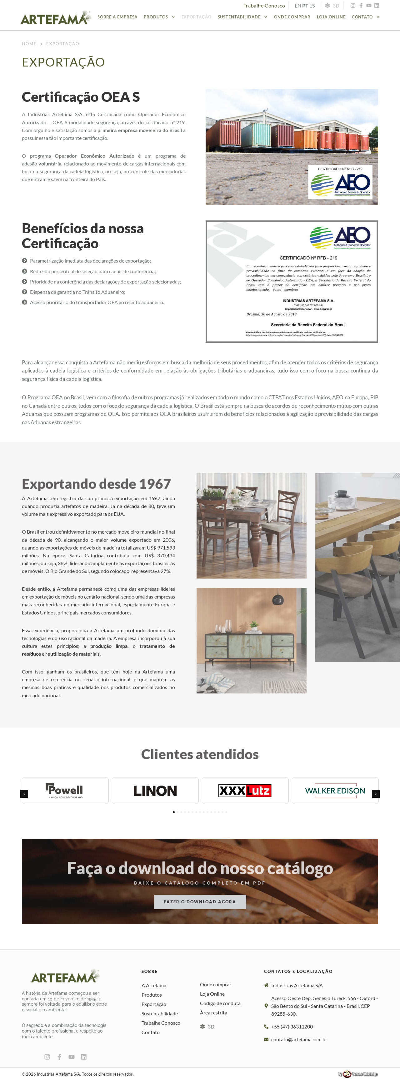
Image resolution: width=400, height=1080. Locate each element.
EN (298, 5)
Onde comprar (292, 16)
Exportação (197, 16)
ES (312, 5)
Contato (366, 17)
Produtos (159, 17)
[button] (24, 794)
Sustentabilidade (243, 17)
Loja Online (331, 16)
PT (305, 5)
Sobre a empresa (118, 16)
